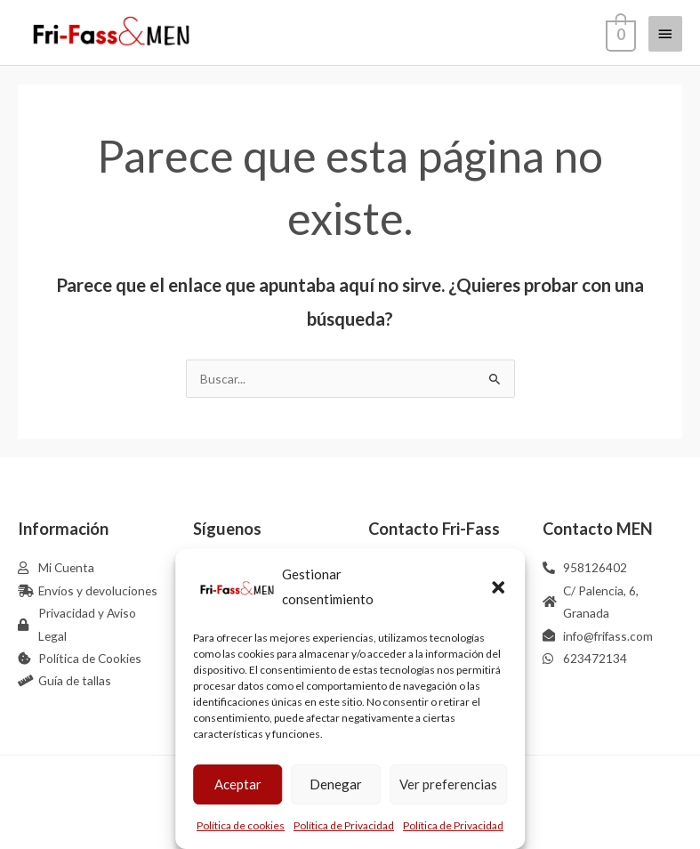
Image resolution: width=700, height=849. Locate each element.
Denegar (336, 784)
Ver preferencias (448, 784)
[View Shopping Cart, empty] (619, 33)
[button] (498, 587)
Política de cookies (241, 825)
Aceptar (237, 784)
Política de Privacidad (344, 825)
